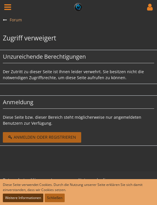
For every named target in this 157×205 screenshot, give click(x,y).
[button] (8, 7)
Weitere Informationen (23, 197)
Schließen (54, 197)
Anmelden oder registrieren (42, 137)
